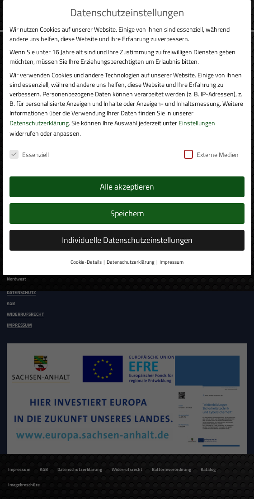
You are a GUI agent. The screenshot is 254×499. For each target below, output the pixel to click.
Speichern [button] (127, 212)
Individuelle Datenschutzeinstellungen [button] (127, 239)
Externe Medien (211, 153)
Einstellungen (197, 121)
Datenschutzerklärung (39, 121)
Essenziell (29, 153)
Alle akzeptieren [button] (127, 186)
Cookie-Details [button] (86, 261)
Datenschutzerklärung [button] (131, 261)
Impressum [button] (171, 261)
